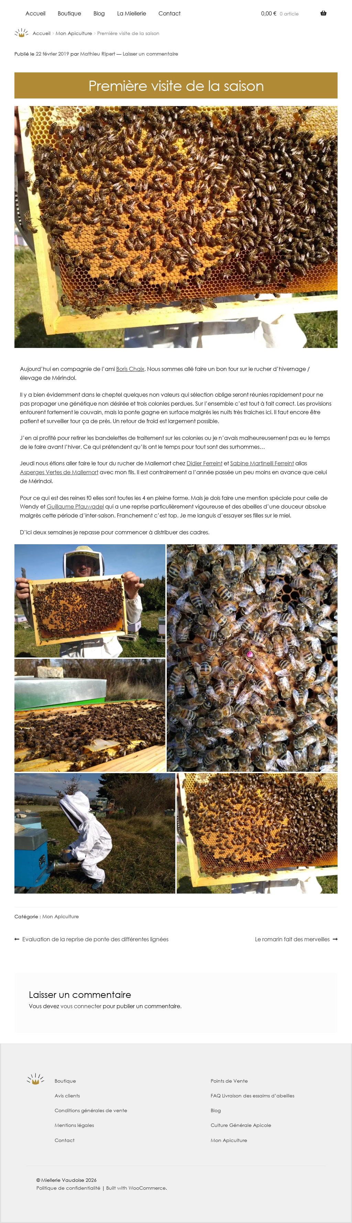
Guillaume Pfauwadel (75, 506)
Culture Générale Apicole (241, 1125)
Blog (99, 13)
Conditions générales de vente (91, 1110)
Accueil (35, 13)
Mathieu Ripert (97, 53)
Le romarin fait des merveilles (292, 939)
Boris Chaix (130, 368)
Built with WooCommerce (136, 1188)
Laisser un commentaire (150, 53)
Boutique (69, 13)
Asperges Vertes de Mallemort (59, 472)
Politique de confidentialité (68, 1188)
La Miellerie (131, 13)
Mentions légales (74, 1125)
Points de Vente (229, 1081)
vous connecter (80, 1006)
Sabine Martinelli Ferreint (262, 463)
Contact (169, 13)
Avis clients (67, 1095)
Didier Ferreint (204, 463)
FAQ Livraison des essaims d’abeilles (252, 1095)
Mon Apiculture (74, 33)
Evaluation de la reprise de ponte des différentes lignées (95, 939)
